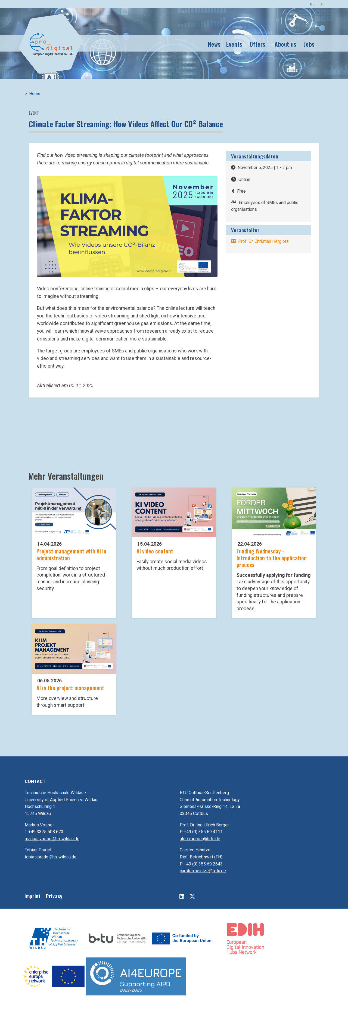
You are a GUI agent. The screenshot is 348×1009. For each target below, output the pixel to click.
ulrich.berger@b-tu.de (200, 838)
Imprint (32, 896)
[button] (127, 226)
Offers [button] (258, 43)
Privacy (54, 896)
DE (312, 4)
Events (234, 43)
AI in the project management (70, 687)
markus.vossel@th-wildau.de (52, 838)
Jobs (309, 43)
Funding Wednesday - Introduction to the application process (272, 558)
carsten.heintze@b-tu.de (203, 870)
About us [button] (286, 43)
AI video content (154, 551)
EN (321, 4)
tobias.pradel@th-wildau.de (50, 857)
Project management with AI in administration (71, 554)
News (214, 43)
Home (34, 93)
